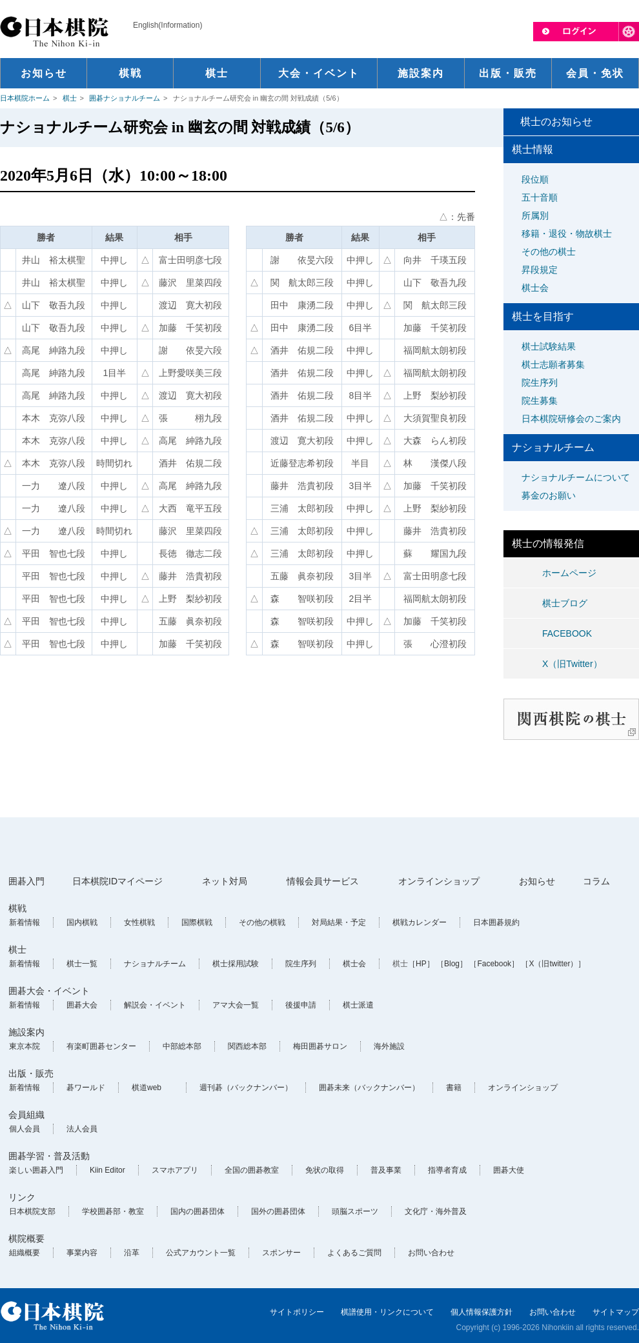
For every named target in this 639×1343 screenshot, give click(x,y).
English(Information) (167, 25)
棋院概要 (26, 1238)
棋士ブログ (564, 603)
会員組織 (26, 1114)
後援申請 (300, 1005)
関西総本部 (247, 1046)
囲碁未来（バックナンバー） (369, 1087)
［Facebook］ (494, 963)
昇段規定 (540, 269)
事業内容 (81, 1252)
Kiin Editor (107, 1170)
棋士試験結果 (549, 346)
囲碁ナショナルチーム (124, 98)
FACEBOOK (567, 633)
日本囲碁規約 (496, 922)
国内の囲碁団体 (197, 1211)
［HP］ (421, 963)
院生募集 (540, 400)
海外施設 (389, 1046)
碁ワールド (85, 1087)
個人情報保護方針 (481, 1312)
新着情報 (24, 922)
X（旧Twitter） (572, 664)
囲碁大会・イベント (49, 991)
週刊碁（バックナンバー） (245, 1087)
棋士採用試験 (235, 963)
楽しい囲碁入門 (36, 1170)
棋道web (146, 1087)
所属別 (535, 215)
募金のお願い (549, 495)
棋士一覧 (81, 963)
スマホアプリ (175, 1170)
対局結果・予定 (339, 922)
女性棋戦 (139, 922)
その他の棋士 (549, 251)
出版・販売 (31, 1073)
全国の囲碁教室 (252, 1170)
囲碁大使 (508, 1170)
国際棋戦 (196, 922)
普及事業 (385, 1170)
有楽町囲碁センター (101, 1046)
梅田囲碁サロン (320, 1046)
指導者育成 (447, 1170)
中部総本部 (182, 1046)
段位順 (535, 179)
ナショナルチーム (155, 963)
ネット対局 (224, 881)
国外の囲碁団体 (278, 1211)
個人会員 (24, 1128)
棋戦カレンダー (419, 922)
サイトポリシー (297, 1312)
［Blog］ (451, 963)
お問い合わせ (431, 1252)
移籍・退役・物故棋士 (567, 233)
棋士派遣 (358, 1005)
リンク (22, 1197)
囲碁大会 (81, 1005)
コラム (596, 881)
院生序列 (540, 382)
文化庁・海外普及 (436, 1211)
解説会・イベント (155, 1005)
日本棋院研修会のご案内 (571, 418)
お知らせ (537, 881)
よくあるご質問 (354, 1252)
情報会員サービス (323, 881)
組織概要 (24, 1252)
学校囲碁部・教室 (113, 1211)
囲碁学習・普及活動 (49, 1156)
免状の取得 (324, 1170)
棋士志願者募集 (553, 364)
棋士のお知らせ (556, 121)
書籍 (454, 1087)
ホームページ (569, 573)
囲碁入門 (26, 881)
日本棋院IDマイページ (117, 881)
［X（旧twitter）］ (553, 963)
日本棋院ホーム (25, 98)
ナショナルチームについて (576, 477)
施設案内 (26, 1032)
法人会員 (81, 1128)
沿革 (131, 1252)
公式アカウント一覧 (201, 1252)
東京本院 (24, 1046)
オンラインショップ (439, 881)
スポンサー (281, 1252)
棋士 (70, 98)
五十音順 (540, 197)
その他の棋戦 (262, 922)
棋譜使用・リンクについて (387, 1312)
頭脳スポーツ (355, 1211)
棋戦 (17, 908)
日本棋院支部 (32, 1211)
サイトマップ (616, 1312)
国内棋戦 (81, 922)
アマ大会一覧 (235, 1005)
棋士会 (535, 288)
